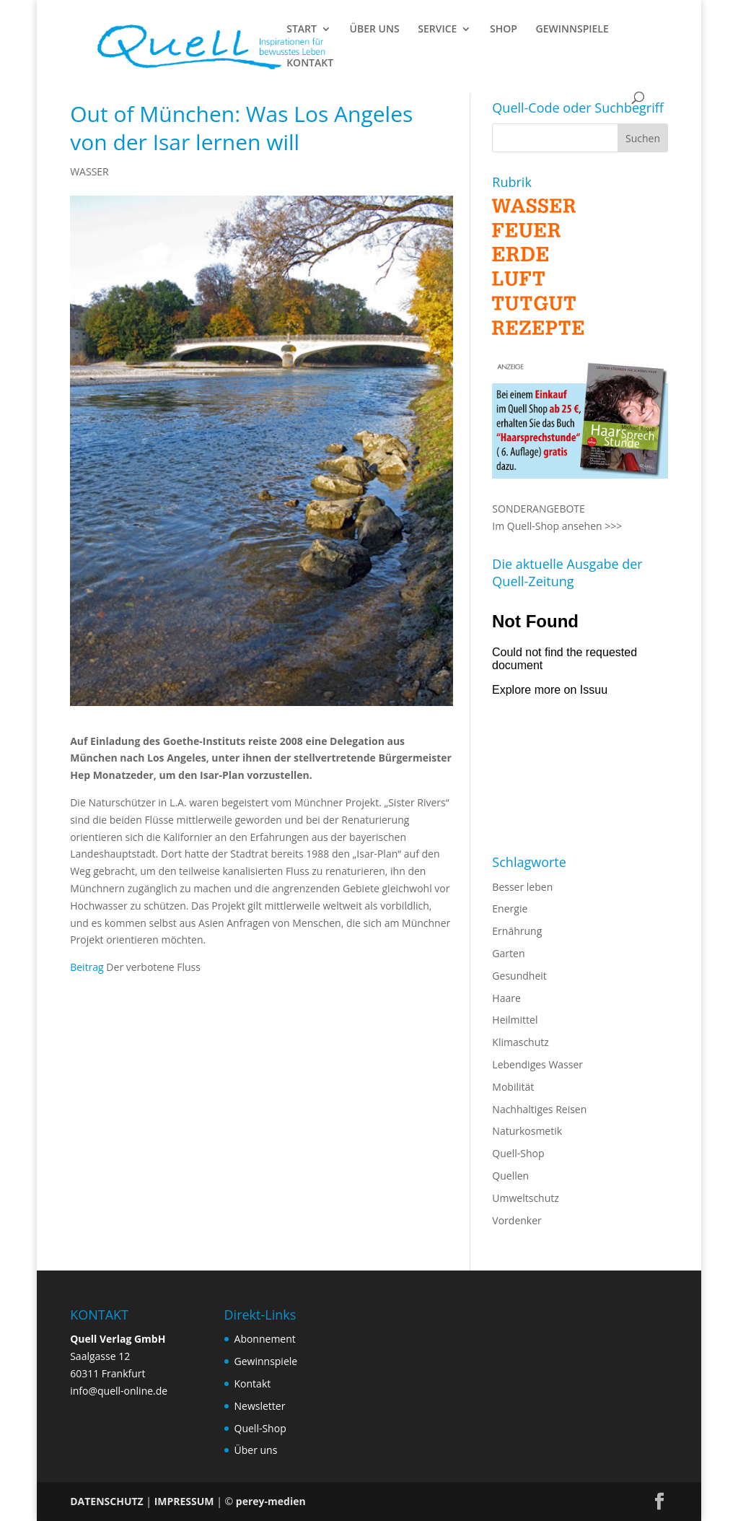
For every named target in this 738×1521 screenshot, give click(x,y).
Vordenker (516, 1220)
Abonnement (265, 1339)
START (301, 29)
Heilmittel (514, 1020)
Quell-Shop (518, 1153)
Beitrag (87, 967)
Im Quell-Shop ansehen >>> (557, 526)
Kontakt (252, 1383)
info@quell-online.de (118, 1391)
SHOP (503, 29)
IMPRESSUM (184, 1501)
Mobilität (513, 1087)
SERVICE (437, 29)
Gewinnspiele (266, 1361)
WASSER (89, 171)
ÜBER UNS (375, 29)
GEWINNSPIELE (572, 29)
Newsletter (260, 1406)
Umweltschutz (525, 1198)
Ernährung (517, 931)
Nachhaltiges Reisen (539, 1109)
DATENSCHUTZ (107, 1501)
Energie (509, 908)
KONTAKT (309, 63)
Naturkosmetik (527, 1131)
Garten (508, 953)
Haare (506, 998)
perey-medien (271, 1501)
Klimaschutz (520, 1042)
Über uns (256, 1450)
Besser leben (522, 887)
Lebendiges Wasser (537, 1064)
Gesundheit (519, 975)
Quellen (510, 1175)
